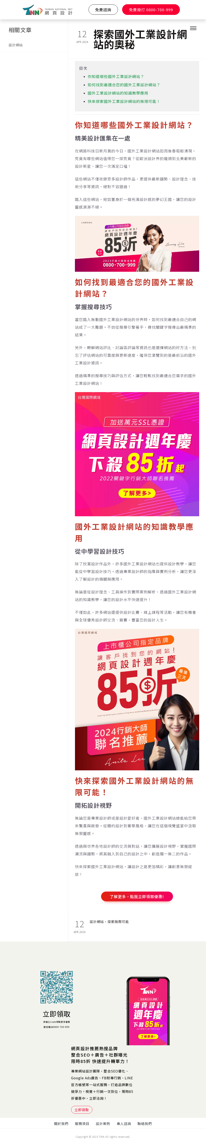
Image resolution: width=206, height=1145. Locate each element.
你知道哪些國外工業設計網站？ (116, 76)
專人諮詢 (124, 1123)
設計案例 (103, 1123)
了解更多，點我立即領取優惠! (137, 896)
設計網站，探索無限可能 (109, 921)
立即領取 (57, 1013)
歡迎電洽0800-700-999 (57, 1026)
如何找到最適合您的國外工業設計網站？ (124, 84)
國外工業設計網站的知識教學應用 (118, 93)
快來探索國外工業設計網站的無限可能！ (124, 101)
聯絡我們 (144, 1123)
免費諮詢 (103, 9)
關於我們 (61, 1123)
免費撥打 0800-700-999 (151, 9)
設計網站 (16, 44)
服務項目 (82, 1123)
